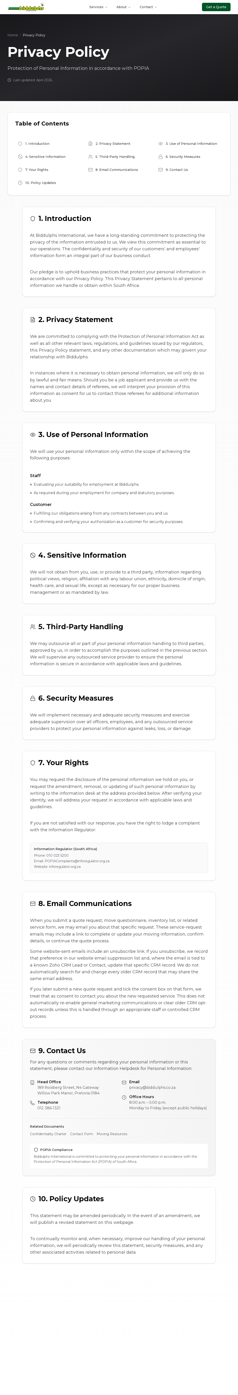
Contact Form (81, 1134)
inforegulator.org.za (65, 867)
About (123, 7)
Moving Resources (112, 1134)
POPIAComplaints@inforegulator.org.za (77, 861)
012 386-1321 (48, 1108)
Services (98, 7)
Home (12, 35)
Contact (149, 7)
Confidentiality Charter (48, 1134)
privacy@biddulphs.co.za (152, 1087)
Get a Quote (216, 7)
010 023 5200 (57, 855)
